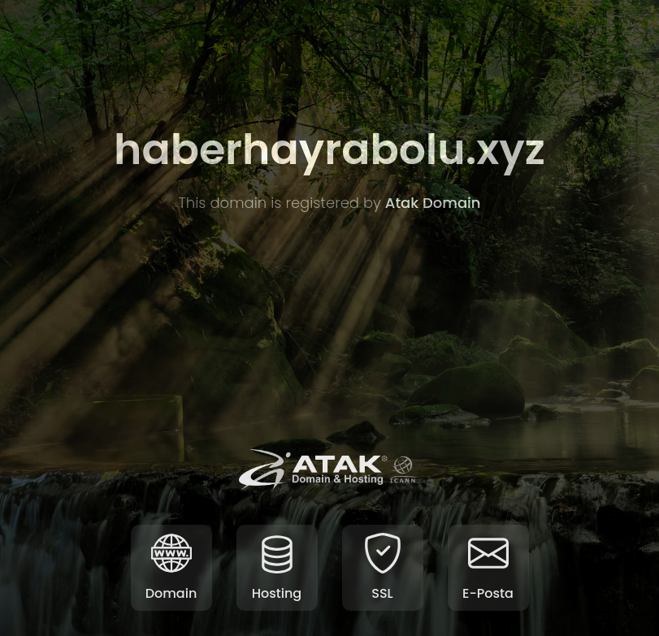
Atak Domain (433, 202)
